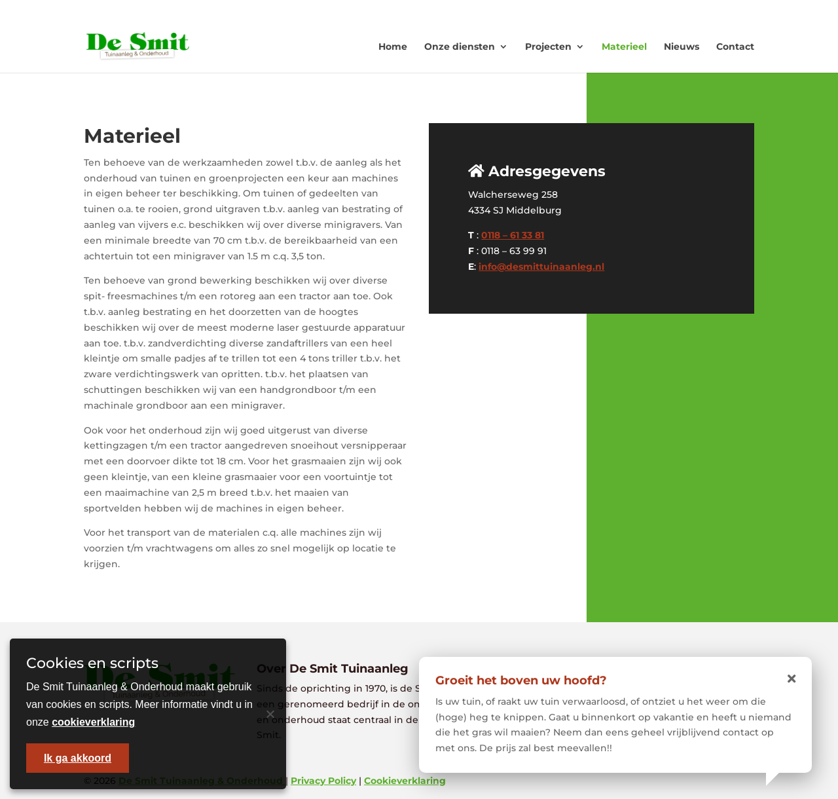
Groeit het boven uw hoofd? (521, 680)
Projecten (548, 46)
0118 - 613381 (589, 10)
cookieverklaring (93, 722)
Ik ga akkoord (77, 758)
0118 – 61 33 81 (512, 235)
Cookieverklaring (405, 781)
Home (392, 46)
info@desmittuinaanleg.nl (541, 266)
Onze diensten (459, 46)
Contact (735, 46)
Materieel (624, 46)
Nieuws (681, 46)
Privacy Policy (323, 781)
